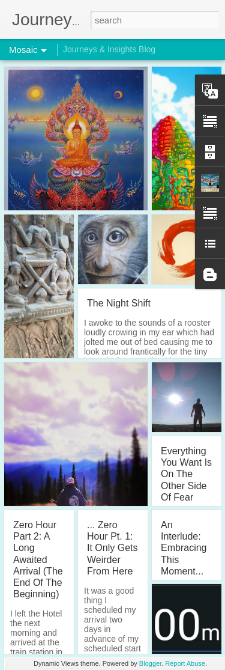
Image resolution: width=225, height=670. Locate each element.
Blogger (150, 663)
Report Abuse (185, 663)
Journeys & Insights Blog (109, 49)
